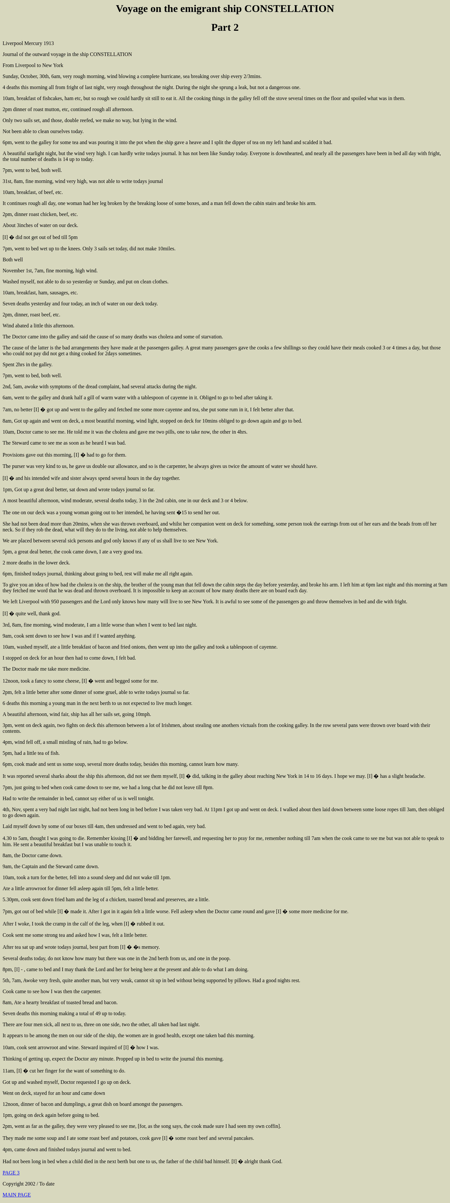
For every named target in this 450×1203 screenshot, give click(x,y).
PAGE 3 (11, 1172)
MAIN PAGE (17, 1194)
